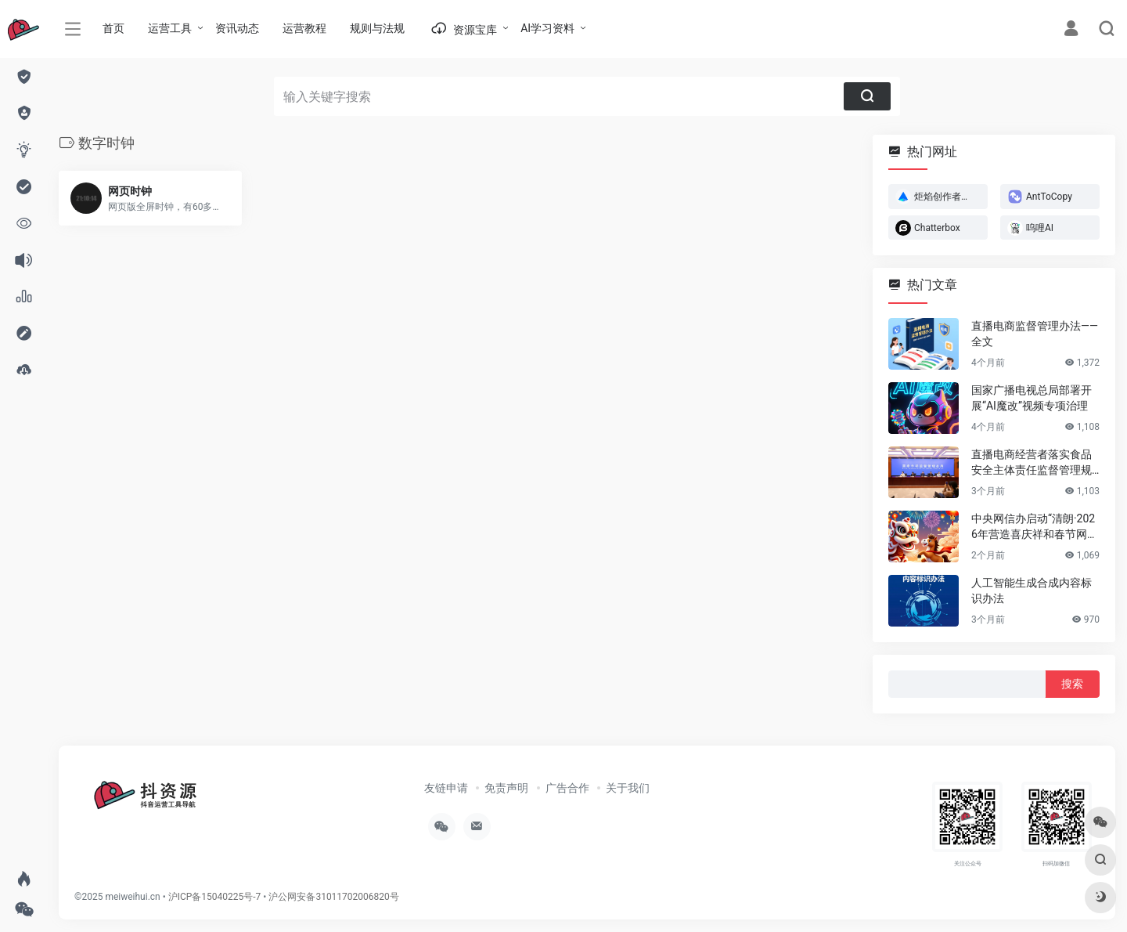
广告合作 (567, 788)
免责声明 (506, 788)
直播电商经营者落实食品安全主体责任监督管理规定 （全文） (1031, 463)
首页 (113, 28)
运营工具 (170, 28)
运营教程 (304, 28)
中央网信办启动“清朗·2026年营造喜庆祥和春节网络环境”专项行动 (1034, 527)
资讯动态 (237, 28)
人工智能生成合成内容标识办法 (1031, 590)
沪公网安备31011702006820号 (333, 896)
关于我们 (628, 788)
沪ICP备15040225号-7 (214, 896)
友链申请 (446, 788)
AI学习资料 (547, 28)
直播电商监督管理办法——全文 (1034, 334)
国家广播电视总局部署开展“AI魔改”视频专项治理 (1031, 398)
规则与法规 (377, 28)
